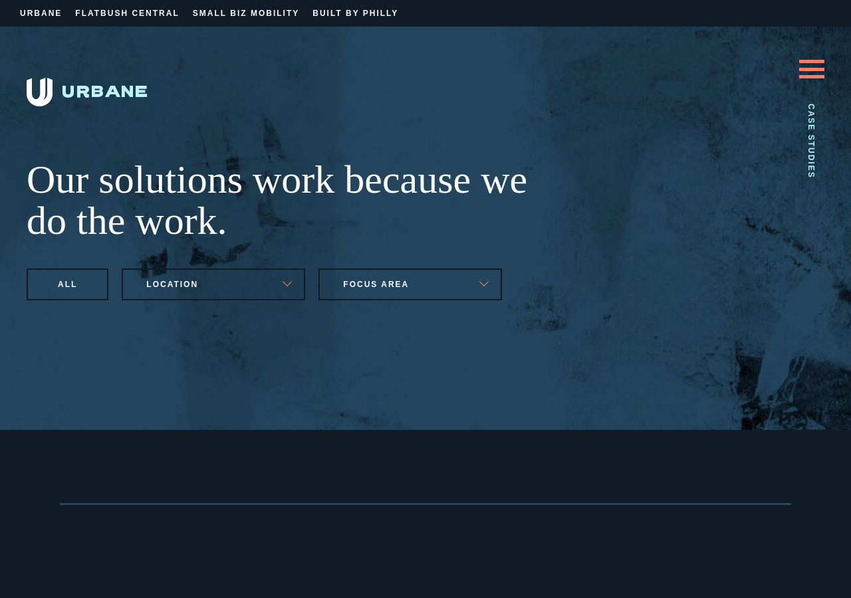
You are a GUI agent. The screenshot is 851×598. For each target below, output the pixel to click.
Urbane (41, 13)
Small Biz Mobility (246, 13)
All (67, 284)
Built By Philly (355, 13)
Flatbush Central (127, 13)
